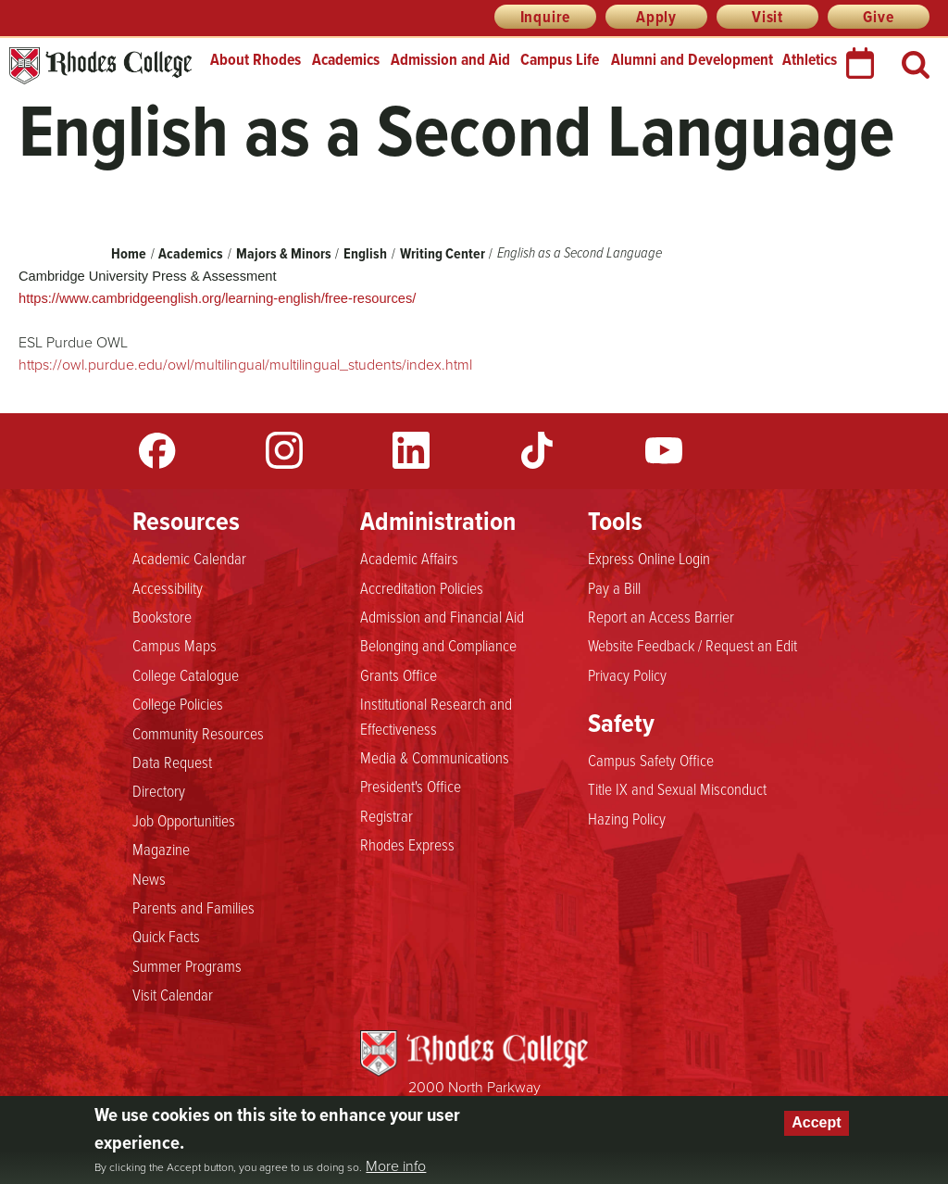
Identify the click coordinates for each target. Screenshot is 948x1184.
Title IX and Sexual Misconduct (677, 788)
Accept (816, 1122)
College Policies (177, 703)
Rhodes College (100, 66)
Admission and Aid (450, 59)
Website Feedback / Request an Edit (692, 645)
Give (878, 17)
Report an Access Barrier (661, 616)
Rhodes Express (407, 844)
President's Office (410, 786)
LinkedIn (411, 450)
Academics (346, 59)
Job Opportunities (183, 820)
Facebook (157, 450)
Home (128, 253)
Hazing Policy (627, 818)
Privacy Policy (627, 674)
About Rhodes (255, 59)
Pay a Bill (614, 587)
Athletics (809, 59)
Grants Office (398, 674)
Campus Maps (174, 645)
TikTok (536, 450)
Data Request (172, 761)
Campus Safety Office (651, 760)
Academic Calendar (189, 558)
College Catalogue (185, 674)
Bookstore (162, 616)
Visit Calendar (172, 994)
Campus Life (559, 59)
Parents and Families (193, 907)
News (149, 878)
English (365, 253)
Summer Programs (187, 965)
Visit (767, 17)
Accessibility (167, 587)
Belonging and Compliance (438, 645)
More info (396, 1166)
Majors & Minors (283, 253)
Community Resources (198, 733)
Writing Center (442, 253)
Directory (158, 790)
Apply (656, 17)
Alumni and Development (692, 59)
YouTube (663, 450)
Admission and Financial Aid (442, 616)
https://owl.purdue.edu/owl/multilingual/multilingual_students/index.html (245, 364)
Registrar (386, 815)
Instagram (284, 450)
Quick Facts (166, 936)
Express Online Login (649, 558)
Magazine (161, 849)
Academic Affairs (409, 558)
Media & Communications (434, 757)
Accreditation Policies (421, 587)
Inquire (545, 17)
